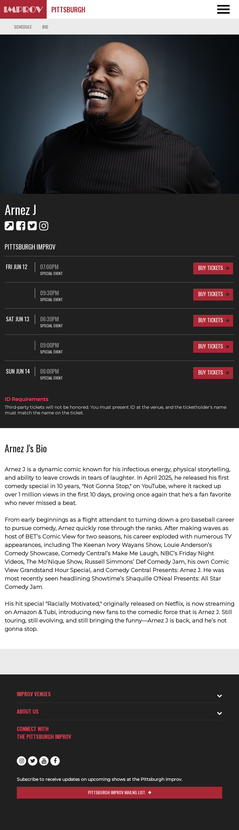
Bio (45, 26)
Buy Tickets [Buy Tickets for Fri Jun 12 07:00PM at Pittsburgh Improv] (210, 268)
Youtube (44, 761)
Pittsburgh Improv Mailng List (116, 792)
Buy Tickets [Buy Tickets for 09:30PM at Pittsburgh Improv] (210, 294)
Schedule (23, 26)
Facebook (55, 761)
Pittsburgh (68, 9)
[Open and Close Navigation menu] (215, 9)
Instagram (21, 761)
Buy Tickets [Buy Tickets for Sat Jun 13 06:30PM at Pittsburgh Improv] (210, 320)
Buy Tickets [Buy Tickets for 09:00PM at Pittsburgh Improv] (210, 346)
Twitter (32, 761)
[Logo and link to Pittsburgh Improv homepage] (23, 9)
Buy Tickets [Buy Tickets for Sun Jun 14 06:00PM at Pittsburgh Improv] (210, 372)
